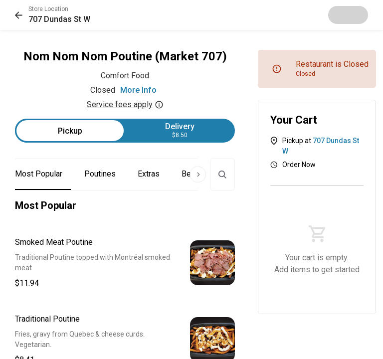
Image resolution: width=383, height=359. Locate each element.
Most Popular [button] (38, 174)
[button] (52, 14)
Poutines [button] (100, 174)
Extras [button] (149, 174)
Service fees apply (125, 104)
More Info (138, 90)
